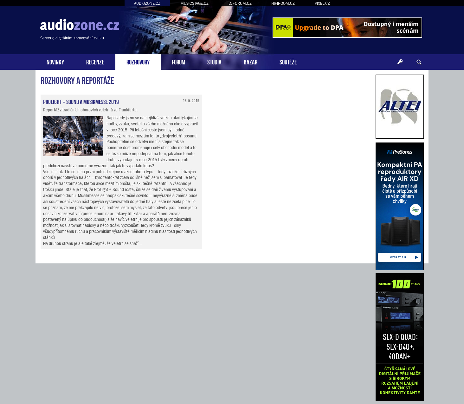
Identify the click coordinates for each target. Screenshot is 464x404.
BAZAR (250, 61)
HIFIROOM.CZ (283, 3)
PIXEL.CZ (322, 3)
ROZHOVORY (138, 61)
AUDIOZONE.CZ (147, 3)
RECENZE (95, 61)
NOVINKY (55, 61)
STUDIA (214, 61)
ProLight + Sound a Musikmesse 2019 (81, 101)
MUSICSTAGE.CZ (194, 3)
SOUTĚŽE (288, 61)
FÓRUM (178, 61)
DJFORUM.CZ (240, 3)
